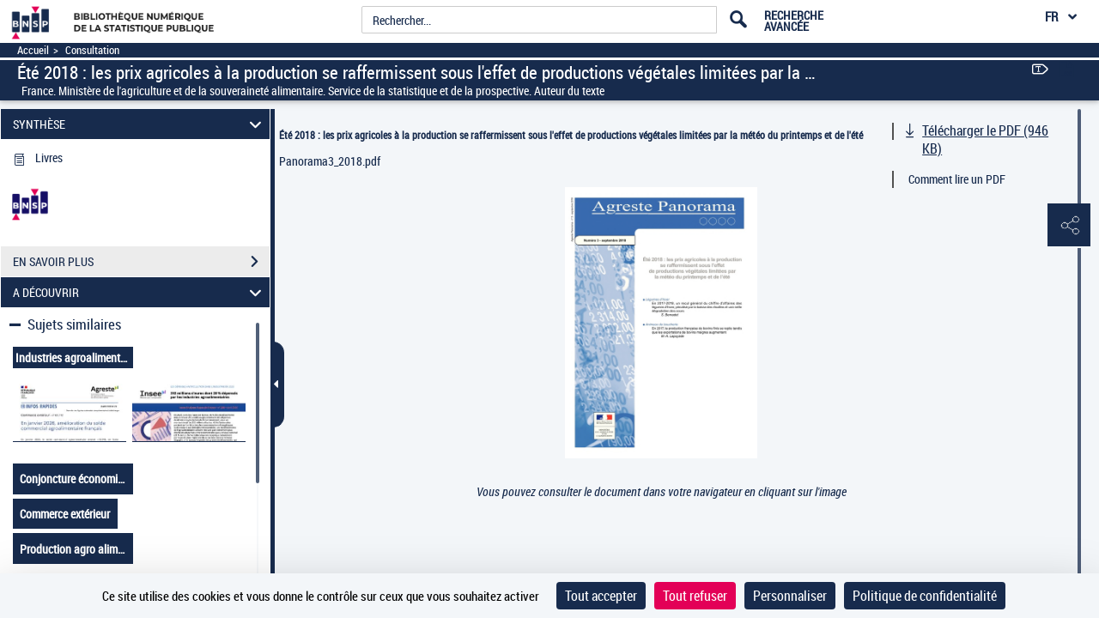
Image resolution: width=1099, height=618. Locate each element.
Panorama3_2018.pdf (329, 161)
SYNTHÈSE (140, 124)
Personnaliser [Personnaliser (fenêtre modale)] (790, 595)
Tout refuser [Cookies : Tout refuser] (695, 595)
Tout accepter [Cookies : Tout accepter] (601, 595)
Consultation (92, 50)
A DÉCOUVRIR (140, 292)
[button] (1068, 225)
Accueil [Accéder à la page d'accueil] (33, 50)
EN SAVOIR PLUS (141, 262)
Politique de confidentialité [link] (925, 595)
